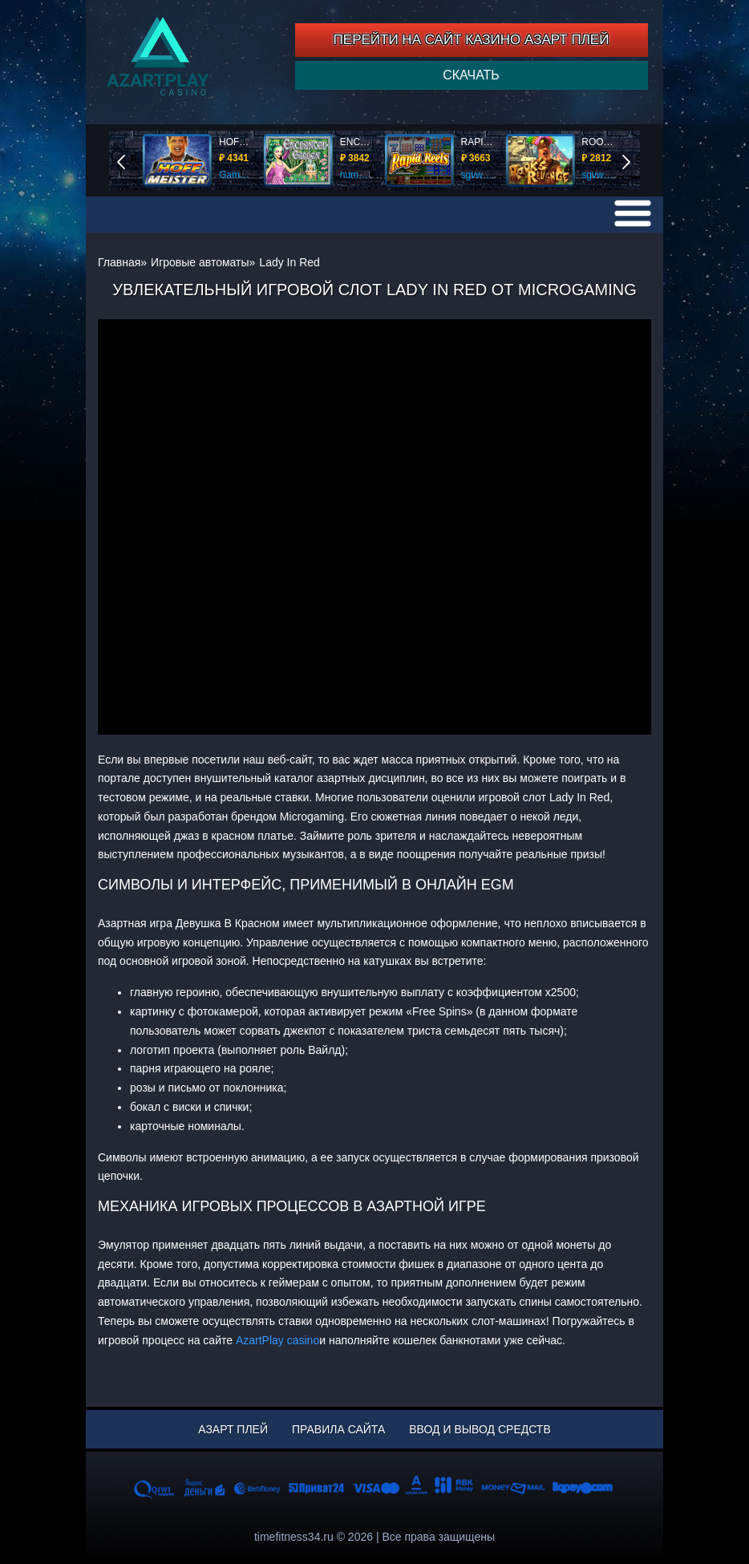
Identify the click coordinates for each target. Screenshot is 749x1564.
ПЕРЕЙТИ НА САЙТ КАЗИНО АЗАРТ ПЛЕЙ (471, 39)
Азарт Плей (233, 1429)
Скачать (471, 75)
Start (637, 160)
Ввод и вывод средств (479, 1429)
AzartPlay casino (277, 1340)
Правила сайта (338, 1429)
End (132, 160)
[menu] (632, 213)
